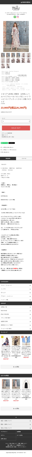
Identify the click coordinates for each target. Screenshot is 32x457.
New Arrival (7, 73)
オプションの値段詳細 (7, 133)
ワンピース (16, 71)
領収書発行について (20, 445)
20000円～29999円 (15, 77)
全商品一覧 (7, 72)
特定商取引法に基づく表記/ (11, 446)
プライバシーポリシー (22, 446)
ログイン (3, 435)
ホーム (3, 71)
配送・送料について (22, 443)
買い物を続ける (4, 152)
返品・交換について (11, 445)
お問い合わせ (3, 438)
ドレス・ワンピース (9, 71)
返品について (5, 135)
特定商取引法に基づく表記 (8, 136)
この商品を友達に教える (6, 147)
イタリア (15, 76)
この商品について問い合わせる (8, 149)
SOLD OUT (15, 128)
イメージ (24, 158)
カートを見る (20, 435)
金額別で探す (8, 77)
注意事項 (15, 268)
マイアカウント (4, 431)
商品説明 (8, 158)
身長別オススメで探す (9, 79)
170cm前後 (17, 80)
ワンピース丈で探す (9, 81)
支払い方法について (13, 443)
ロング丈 (16, 81)
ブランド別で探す (8, 76)
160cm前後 (17, 79)
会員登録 (19, 431)
